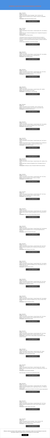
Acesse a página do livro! (32, 21)
